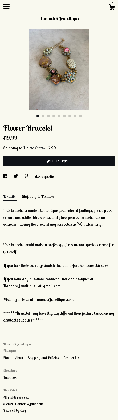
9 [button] (80, 116)
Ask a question (45, 176)
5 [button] (59, 116)
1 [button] (37, 116)
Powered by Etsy (14, 410)
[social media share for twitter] (16, 176)
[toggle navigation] (6, 6)
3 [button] (48, 116)
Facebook (10, 377)
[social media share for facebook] (5, 176)
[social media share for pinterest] (26, 176)
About (19, 357)
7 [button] (69, 116)
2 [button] (43, 116)
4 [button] (53, 116)
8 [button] (75, 116)
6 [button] (64, 116)
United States (34, 148)
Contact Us (71, 357)
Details (10, 196)
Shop (7, 357)
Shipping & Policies (38, 196)
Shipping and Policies (43, 357)
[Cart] (112, 8)
